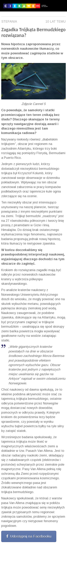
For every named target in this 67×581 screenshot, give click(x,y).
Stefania (9, 21)
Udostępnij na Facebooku (28, 536)
